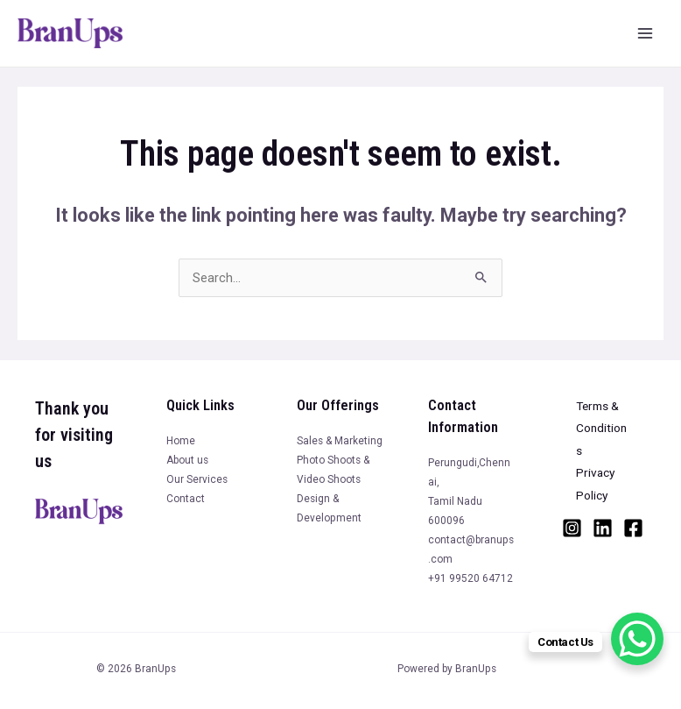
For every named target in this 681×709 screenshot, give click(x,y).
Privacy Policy (595, 483)
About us (187, 460)
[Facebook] (633, 528)
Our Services (197, 479)
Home (180, 441)
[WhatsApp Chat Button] (637, 639)
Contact (185, 499)
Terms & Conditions (601, 428)
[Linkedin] (603, 528)
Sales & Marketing (340, 441)
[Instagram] (572, 528)
